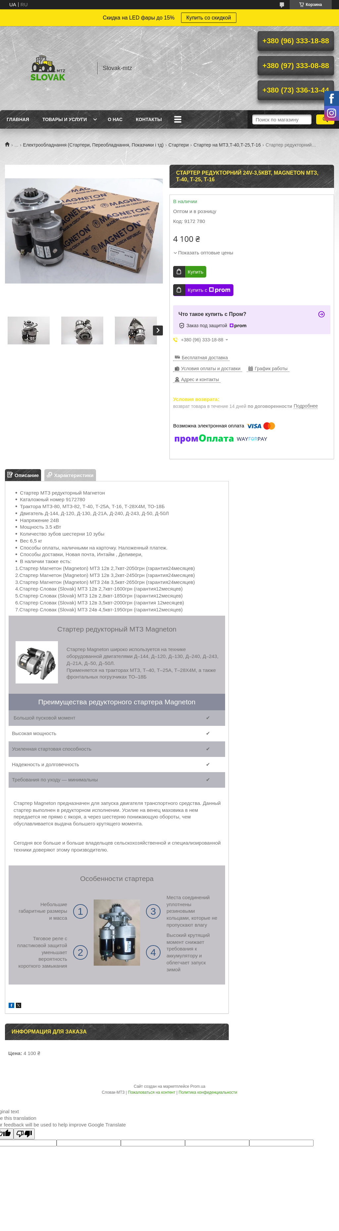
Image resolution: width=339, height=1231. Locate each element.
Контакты (149, 119)
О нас (115, 119)
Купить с (209, 290)
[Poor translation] (24, 1133)
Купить (195, 272)
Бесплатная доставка (205, 357)
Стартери (179, 145)
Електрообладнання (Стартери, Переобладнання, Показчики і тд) (93, 145)
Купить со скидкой (208, 18)
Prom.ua (197, 1086)
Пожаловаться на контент (151, 1092)
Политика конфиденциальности (208, 1092)
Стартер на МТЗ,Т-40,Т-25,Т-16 (227, 145)
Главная (18, 119)
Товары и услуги (64, 119)
